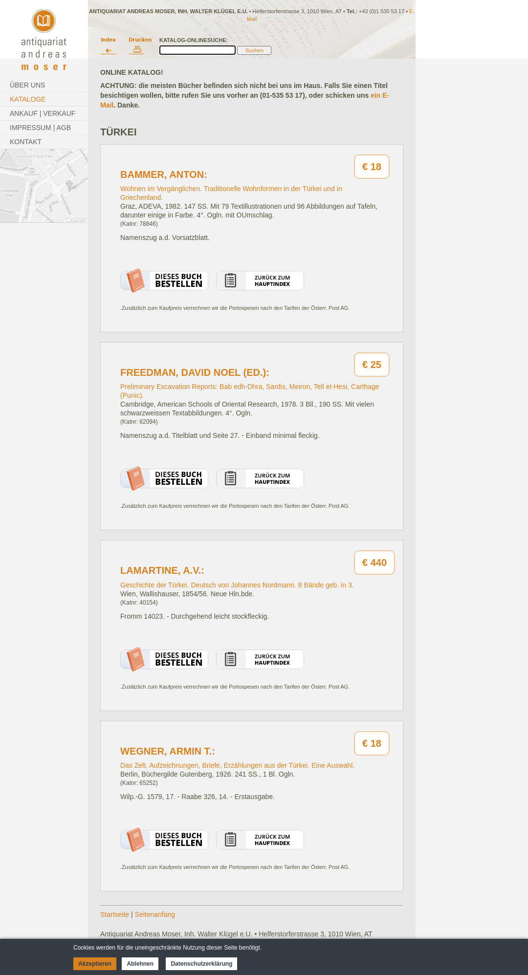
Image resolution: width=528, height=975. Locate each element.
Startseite (114, 914)
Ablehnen (140, 963)
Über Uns (27, 85)
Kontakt (26, 142)
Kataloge (27, 99)
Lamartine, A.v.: (162, 570)
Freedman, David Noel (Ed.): (194, 372)
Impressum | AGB (40, 127)
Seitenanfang (155, 914)
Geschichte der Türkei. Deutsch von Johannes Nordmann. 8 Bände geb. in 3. (237, 585)
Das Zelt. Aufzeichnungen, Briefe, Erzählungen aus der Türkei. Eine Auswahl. (237, 765)
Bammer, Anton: (163, 174)
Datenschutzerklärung (201, 963)
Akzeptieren (94, 963)
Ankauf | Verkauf (42, 113)
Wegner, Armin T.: (167, 751)
